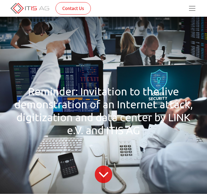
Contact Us (73, 8)
